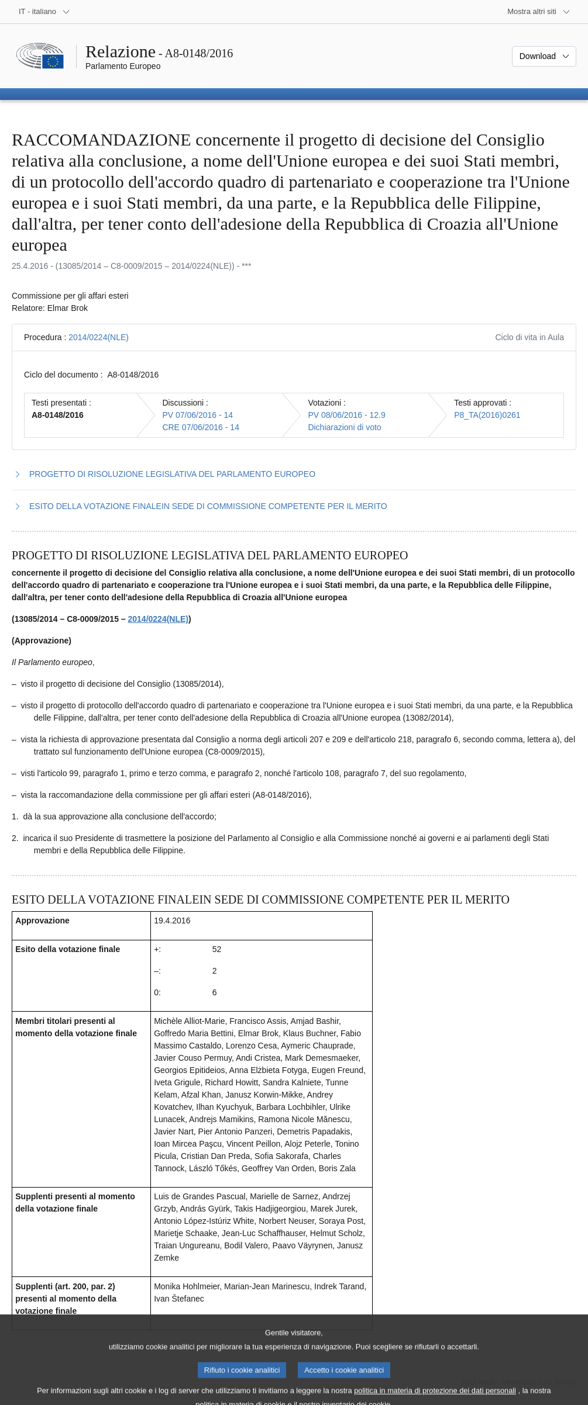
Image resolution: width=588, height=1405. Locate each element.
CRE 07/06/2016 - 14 (200, 427)
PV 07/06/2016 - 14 (197, 415)
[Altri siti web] (538, 11)
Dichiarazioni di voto (344, 427)
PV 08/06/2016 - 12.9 (346, 415)
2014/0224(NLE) (98, 337)
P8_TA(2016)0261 (487, 415)
